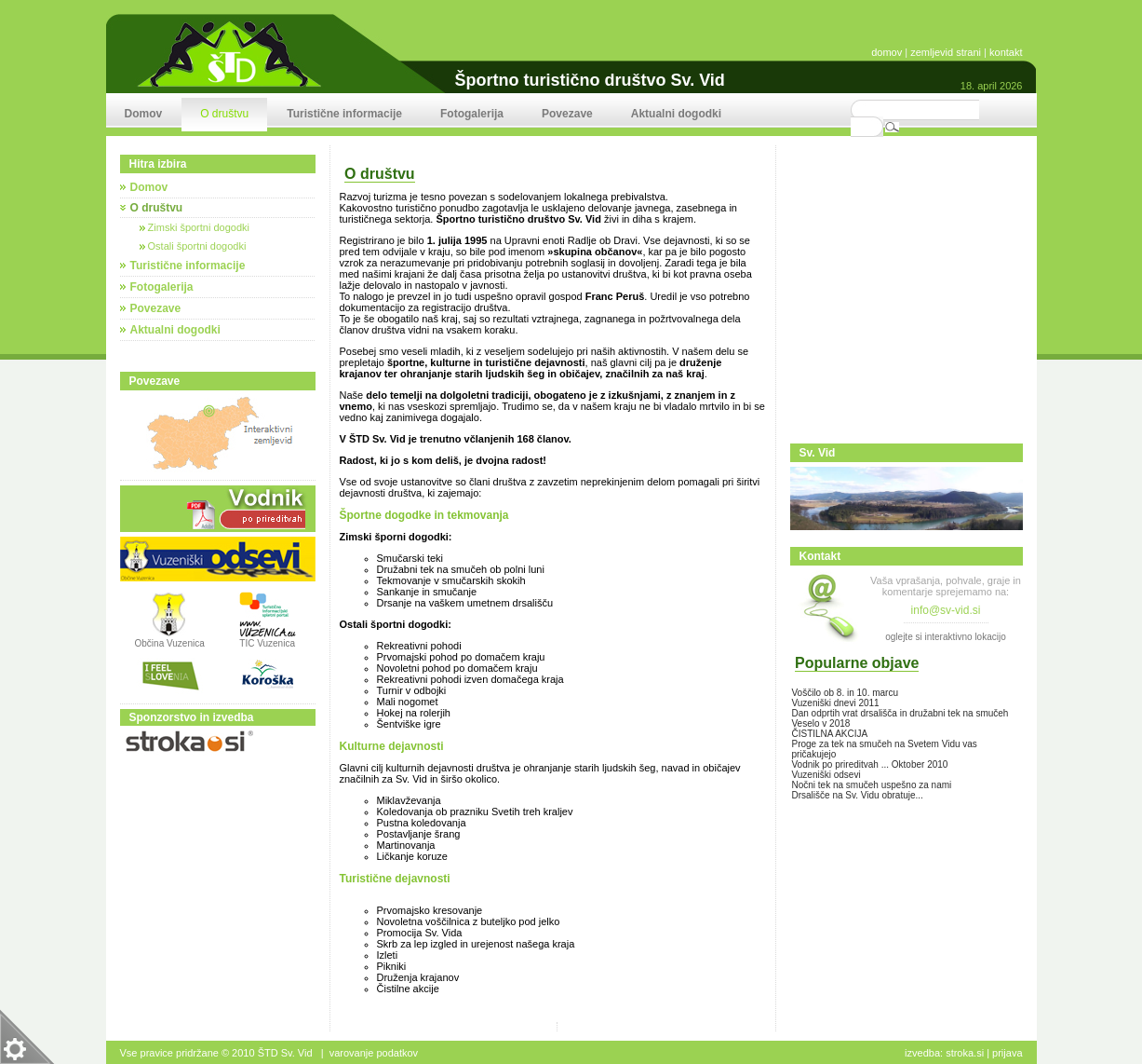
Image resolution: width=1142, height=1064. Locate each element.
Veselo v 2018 (821, 723)
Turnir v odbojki (412, 690)
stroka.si (965, 1052)
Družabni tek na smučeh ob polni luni (460, 569)
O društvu (156, 207)
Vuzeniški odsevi (826, 775)
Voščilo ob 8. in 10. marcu (845, 693)
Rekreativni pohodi (419, 645)
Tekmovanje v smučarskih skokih (451, 580)
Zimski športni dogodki (195, 227)
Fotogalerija (162, 286)
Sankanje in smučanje (427, 591)
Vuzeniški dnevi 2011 (836, 703)
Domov (149, 187)
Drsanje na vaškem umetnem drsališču (465, 602)
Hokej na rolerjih (413, 712)
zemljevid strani (945, 52)
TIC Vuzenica (267, 643)
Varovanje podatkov (373, 1052)
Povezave (155, 308)
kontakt (1005, 52)
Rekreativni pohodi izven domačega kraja (470, 679)
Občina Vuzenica (170, 639)
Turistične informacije (188, 265)
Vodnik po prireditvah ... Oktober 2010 (870, 764)
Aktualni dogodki (175, 329)
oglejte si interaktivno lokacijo (945, 637)
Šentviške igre (409, 724)
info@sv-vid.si (946, 610)
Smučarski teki (410, 558)
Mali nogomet (407, 701)
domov (886, 52)
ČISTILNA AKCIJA (830, 734)
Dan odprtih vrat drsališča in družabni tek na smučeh (900, 713)
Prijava (1007, 1052)
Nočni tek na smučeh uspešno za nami (872, 785)
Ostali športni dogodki (193, 246)
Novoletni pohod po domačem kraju (457, 668)
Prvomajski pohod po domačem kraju (461, 656)
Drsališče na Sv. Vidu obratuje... (857, 795)
